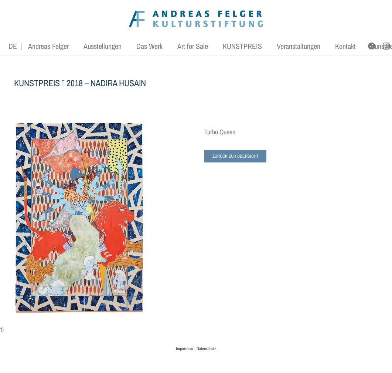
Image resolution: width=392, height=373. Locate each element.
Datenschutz (206, 349)
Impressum (184, 349)
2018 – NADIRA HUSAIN (106, 83)
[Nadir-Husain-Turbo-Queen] (79, 218)
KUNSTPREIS (37, 83)
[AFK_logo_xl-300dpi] (196, 18)
